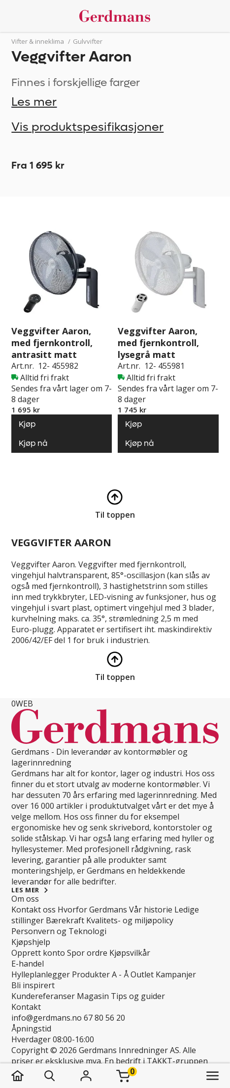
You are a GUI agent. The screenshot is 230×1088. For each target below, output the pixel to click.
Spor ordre (87, 952)
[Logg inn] (85, 1075)
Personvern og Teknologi (58, 931)
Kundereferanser (43, 996)
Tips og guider (138, 996)
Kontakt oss (33, 909)
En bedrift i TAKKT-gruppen (156, 1061)
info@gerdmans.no (46, 1017)
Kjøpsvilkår (129, 952)
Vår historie (150, 909)
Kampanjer (176, 974)
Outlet (142, 974)
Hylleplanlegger (40, 974)
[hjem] (27, 1075)
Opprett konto (38, 952)
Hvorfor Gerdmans (92, 909)
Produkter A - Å (100, 974)
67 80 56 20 (104, 1017)
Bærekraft (65, 920)
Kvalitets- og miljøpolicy (129, 920)
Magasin (93, 996)
